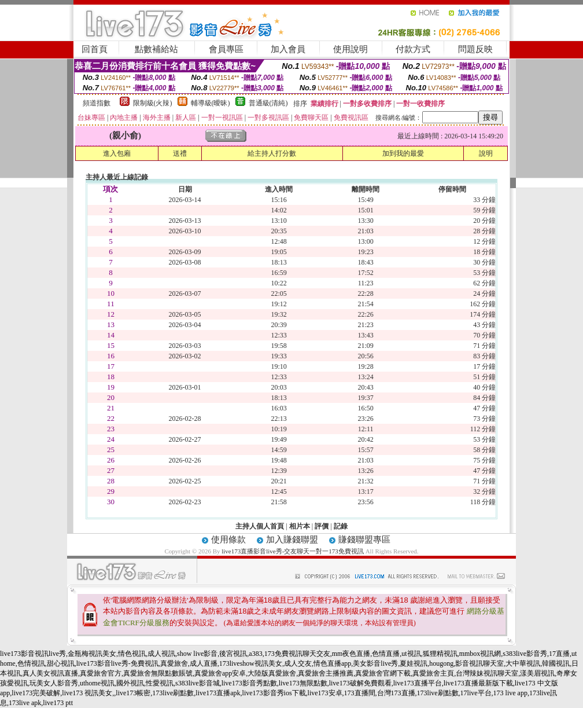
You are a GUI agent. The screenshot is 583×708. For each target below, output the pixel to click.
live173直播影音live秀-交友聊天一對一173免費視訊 (293, 551)
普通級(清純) (268, 103)
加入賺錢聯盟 (292, 539)
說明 (486, 153)
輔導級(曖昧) (210, 103)
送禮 (180, 153)
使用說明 (350, 49)
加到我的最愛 (403, 153)
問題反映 (475, 49)
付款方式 (413, 49)
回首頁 (95, 49)
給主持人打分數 (272, 153)
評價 (322, 526)
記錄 (341, 526)
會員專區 (226, 49)
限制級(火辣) (152, 103)
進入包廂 (117, 153)
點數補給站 (156, 49)
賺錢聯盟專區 (364, 539)
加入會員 (288, 49)
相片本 (299, 526)
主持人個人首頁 (259, 526)
